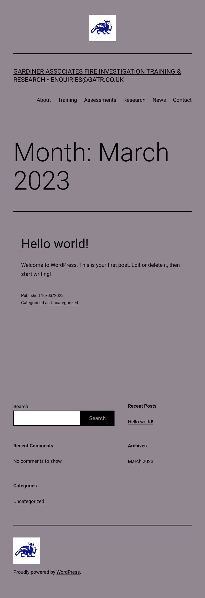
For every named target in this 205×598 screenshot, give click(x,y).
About (44, 100)
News (159, 100)
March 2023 (140, 461)
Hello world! (55, 243)
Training (67, 100)
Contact (182, 100)
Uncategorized (64, 302)
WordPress (68, 572)
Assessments (100, 100)
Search (20, 406)
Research (134, 100)
